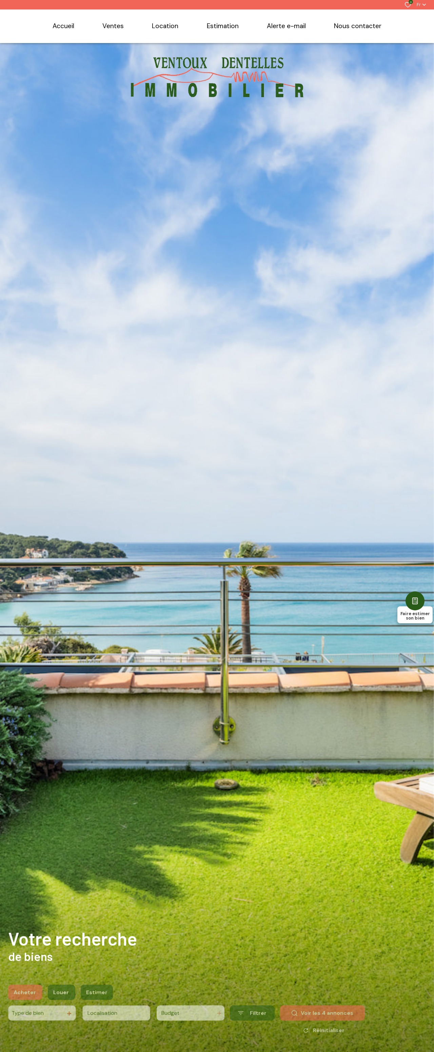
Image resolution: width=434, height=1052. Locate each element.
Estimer (96, 1001)
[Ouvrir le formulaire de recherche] (252, 1022)
